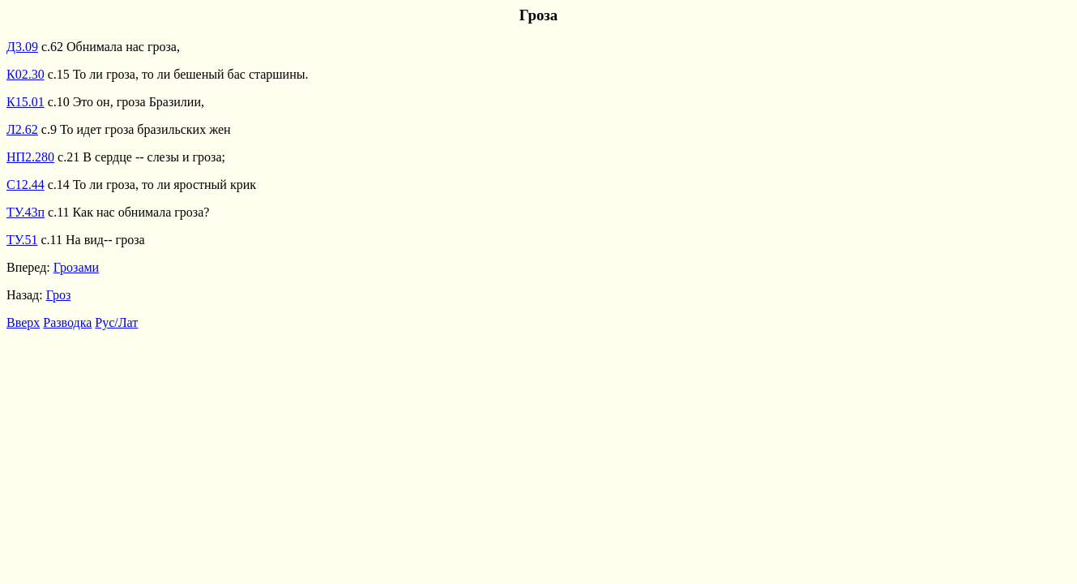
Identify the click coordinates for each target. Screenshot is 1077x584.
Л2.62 (22, 129)
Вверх (23, 322)
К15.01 (25, 102)
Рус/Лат (116, 322)
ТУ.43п (25, 212)
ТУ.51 (22, 240)
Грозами (76, 267)
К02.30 (25, 74)
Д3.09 (22, 47)
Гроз (58, 295)
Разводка (67, 322)
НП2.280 (30, 157)
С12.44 (25, 184)
